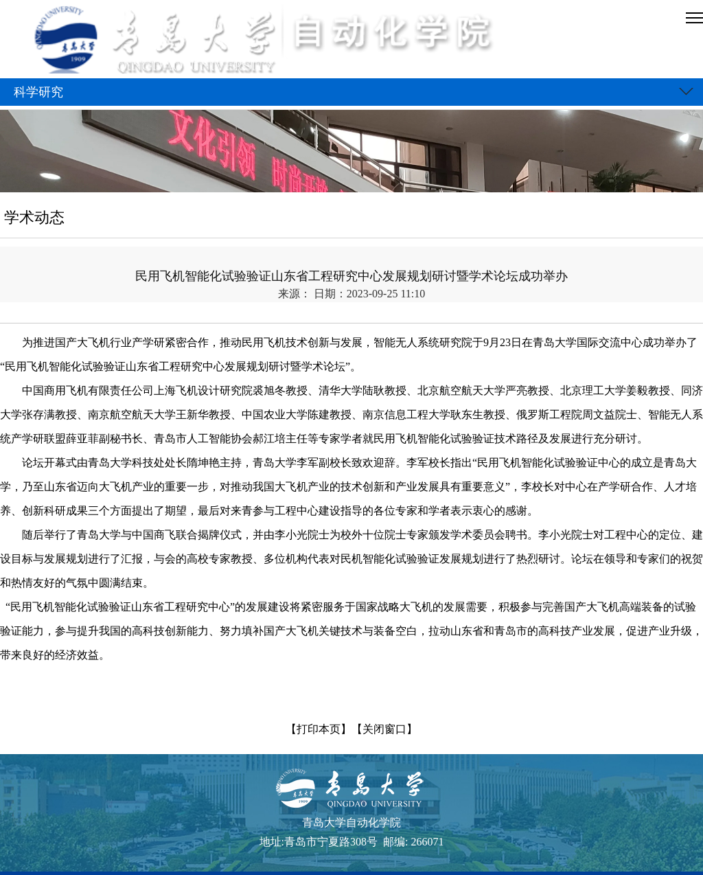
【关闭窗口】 (384, 729)
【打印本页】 (319, 729)
